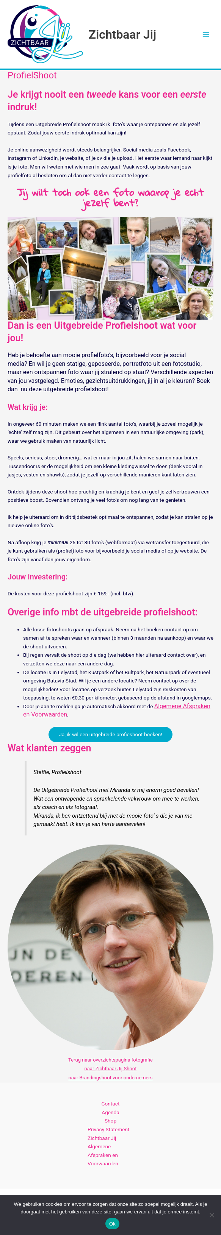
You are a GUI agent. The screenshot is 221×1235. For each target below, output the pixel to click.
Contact (111, 1104)
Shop (110, 1121)
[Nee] (211, 1215)
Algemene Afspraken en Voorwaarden (103, 1155)
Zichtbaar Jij (123, 34)
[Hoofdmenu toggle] (206, 34)
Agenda (110, 1113)
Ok (112, 1224)
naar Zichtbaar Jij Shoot (111, 1069)
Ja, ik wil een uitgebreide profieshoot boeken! (110, 734)
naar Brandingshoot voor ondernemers (111, 1077)
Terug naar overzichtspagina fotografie (110, 1060)
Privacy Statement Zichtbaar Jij (109, 1134)
